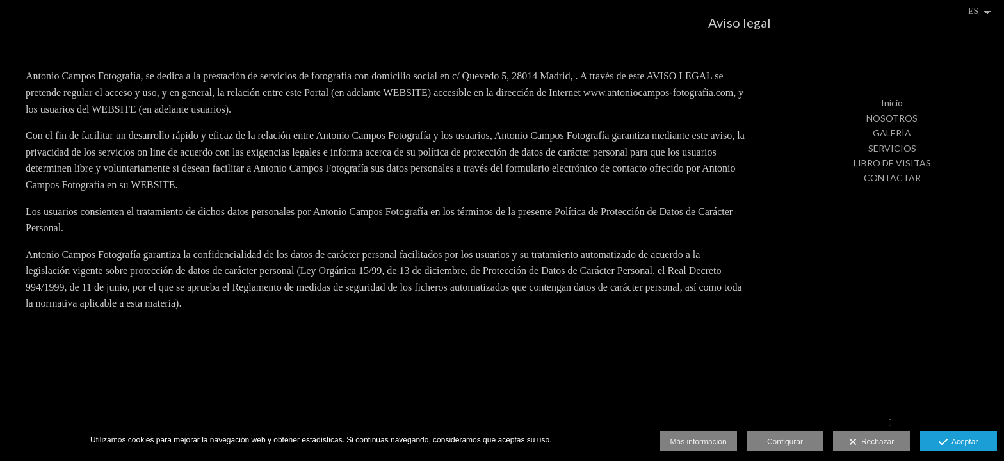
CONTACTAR (892, 177)
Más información (698, 441)
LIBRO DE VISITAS (892, 163)
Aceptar (958, 442)
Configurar (785, 441)
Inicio (892, 102)
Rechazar (871, 442)
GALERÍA (892, 132)
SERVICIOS (892, 148)
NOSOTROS (892, 118)
